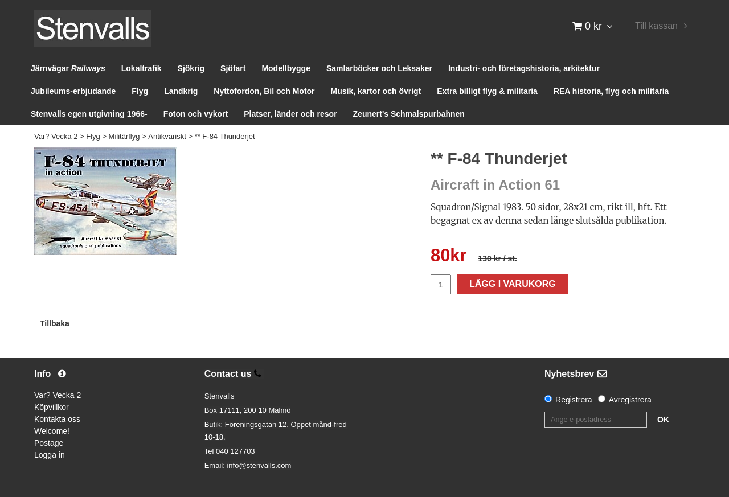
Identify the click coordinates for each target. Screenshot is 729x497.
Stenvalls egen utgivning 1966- (89, 113)
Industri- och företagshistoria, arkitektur (524, 68)
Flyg (140, 91)
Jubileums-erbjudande (73, 91)
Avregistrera (630, 399)
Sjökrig (191, 68)
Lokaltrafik (141, 68)
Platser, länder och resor (290, 113)
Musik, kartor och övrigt (376, 91)
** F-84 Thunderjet (225, 136)
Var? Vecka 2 (55, 136)
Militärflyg (124, 136)
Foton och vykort (195, 113)
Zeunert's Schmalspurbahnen (409, 113)
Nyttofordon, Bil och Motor (264, 91)
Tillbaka (54, 323)
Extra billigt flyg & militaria (487, 91)
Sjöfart (232, 68)
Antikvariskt (167, 136)
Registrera (573, 399)
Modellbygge (285, 68)
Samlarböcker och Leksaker (379, 68)
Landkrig (181, 91)
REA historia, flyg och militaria (611, 91)
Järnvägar (68, 68)
